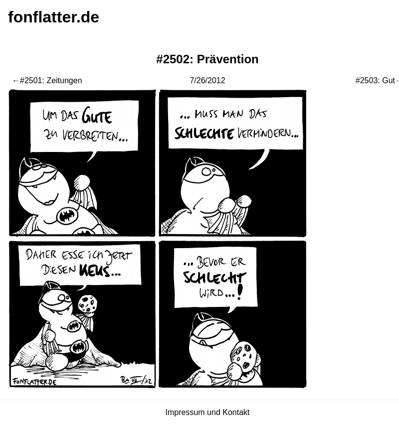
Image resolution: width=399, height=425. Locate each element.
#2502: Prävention (207, 59)
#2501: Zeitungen (51, 80)
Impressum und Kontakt (208, 412)
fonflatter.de (53, 17)
